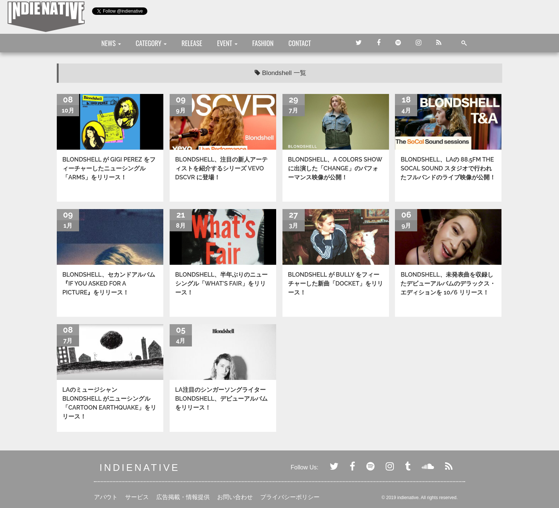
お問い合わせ (235, 497)
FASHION (263, 43)
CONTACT (299, 43)
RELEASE (192, 43)
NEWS (111, 43)
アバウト (106, 497)
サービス (137, 497)
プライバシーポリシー (290, 497)
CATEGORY (151, 43)
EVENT (227, 43)
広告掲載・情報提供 (183, 497)
